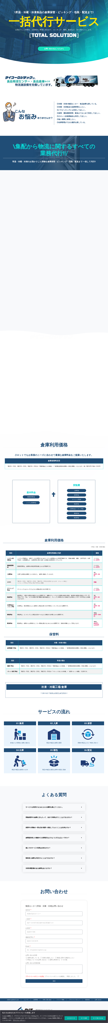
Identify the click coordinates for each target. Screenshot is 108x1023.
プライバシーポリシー (19, 1020)
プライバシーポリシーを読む (35, 976)
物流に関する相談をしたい (65, 958)
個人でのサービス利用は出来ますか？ (38, 848)
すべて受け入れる (98, 1018)
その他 (65, 960)
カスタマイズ (71, 1018)
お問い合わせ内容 (31, 955)
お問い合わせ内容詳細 (33, 963)
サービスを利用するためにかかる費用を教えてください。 (45, 807)
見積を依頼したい (48, 958)
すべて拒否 (84, 1018)
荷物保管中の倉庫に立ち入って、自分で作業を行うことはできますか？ (49, 817)
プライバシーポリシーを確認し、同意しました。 (61, 976)
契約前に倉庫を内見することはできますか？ (40, 858)
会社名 (28, 910)
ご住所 (28, 919)
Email (28, 946)
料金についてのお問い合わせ (37, 960)
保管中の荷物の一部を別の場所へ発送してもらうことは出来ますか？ (48, 827)
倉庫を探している (33, 958)
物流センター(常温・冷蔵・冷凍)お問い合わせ (44, 906)
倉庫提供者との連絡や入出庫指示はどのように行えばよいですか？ (47, 838)
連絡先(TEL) (30, 937)
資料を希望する (55, 960)
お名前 (28, 928)
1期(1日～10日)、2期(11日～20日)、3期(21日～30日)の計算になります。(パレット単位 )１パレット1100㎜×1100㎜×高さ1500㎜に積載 (42, 582)
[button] (54, 807)
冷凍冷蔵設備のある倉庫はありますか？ (39, 868)
